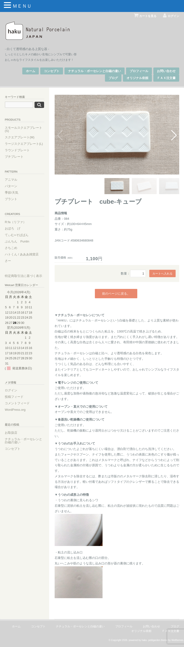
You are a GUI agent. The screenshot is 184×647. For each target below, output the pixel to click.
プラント (11, 199)
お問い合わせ (166, 71)
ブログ (113, 78)
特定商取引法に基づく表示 (23, 276)
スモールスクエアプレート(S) (23, 129)
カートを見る (147, 15)
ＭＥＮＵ (22, 6)
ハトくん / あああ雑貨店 (22, 254)
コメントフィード (17, 403)
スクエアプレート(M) (19, 137)
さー (8, 261)
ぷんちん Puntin (17, 241)
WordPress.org (15, 409)
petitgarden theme (158, 640)
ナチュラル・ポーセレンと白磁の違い (94, 71)
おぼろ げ (12, 228)
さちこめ (11, 248)
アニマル (11, 179)
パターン (11, 186)
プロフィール (139, 71)
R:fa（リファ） (15, 222)
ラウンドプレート (17, 150)
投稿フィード (14, 397)
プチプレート (14, 156)
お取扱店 (11, 432)
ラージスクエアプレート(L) (24, 144)
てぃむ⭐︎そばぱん (17, 235)
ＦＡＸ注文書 (166, 78)
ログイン (173, 15)
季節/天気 (11, 192)
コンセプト (51, 71)
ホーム (30, 71)
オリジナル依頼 (137, 78)
